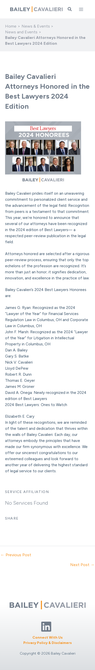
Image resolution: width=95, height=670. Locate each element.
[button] (70, 9)
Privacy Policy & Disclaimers (47, 643)
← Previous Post (16, 555)
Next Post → (82, 565)
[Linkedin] (46, 626)
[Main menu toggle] (81, 9)
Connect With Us (47, 637)
